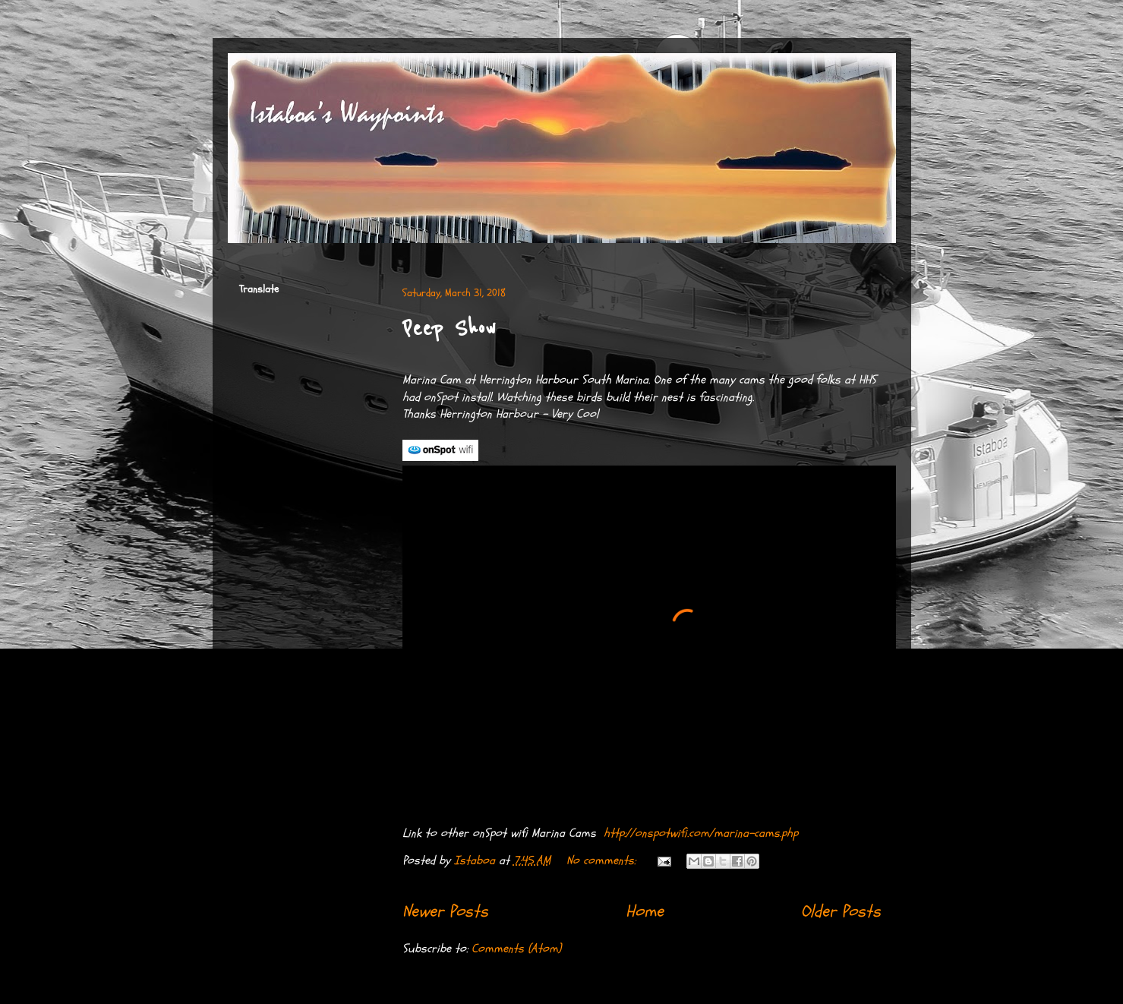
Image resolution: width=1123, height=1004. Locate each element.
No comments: (602, 860)
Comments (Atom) (516, 948)
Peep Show (449, 329)
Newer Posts (445, 911)
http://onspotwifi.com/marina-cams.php (701, 833)
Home (645, 911)
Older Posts (841, 911)
